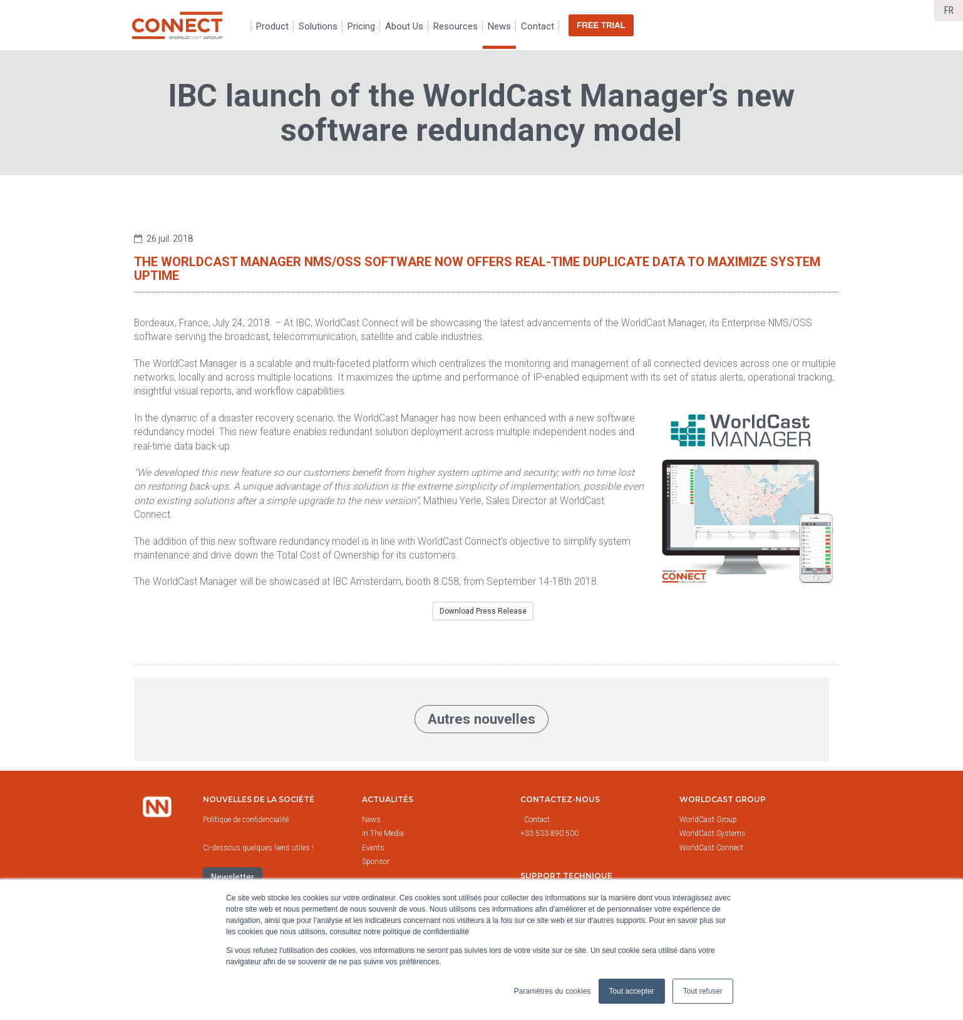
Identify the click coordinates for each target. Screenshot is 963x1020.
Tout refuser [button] (703, 991)
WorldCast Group (708, 819)
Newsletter (232, 877)
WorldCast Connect (711, 847)
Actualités (387, 799)
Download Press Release (483, 611)
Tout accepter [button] (631, 991)
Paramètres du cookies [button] (552, 991)
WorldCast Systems (712, 833)
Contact (537, 819)
